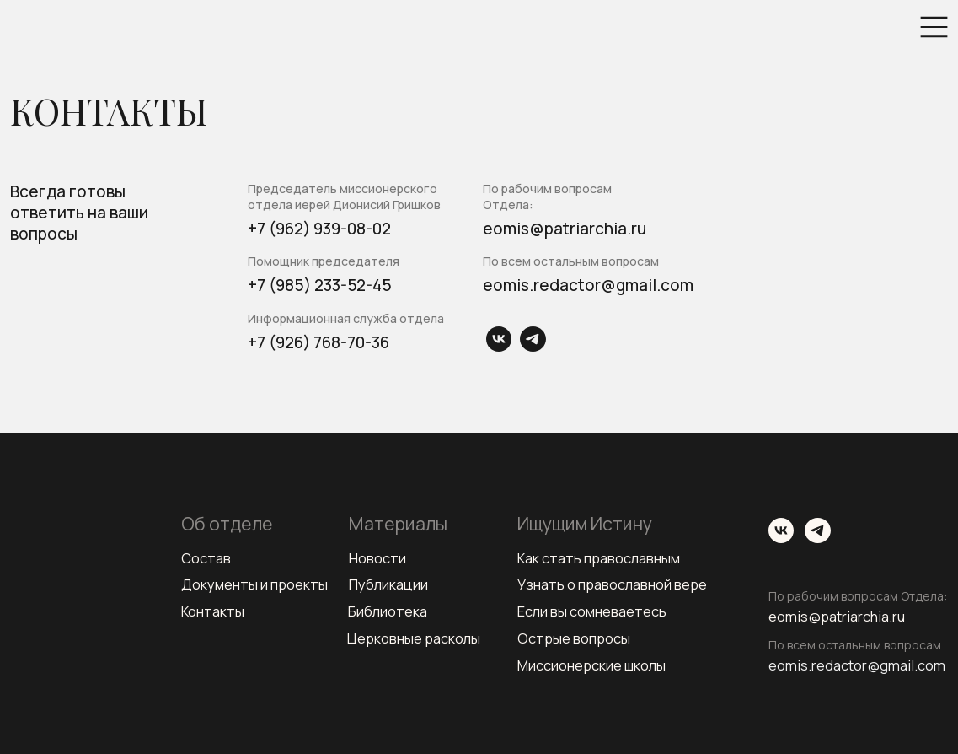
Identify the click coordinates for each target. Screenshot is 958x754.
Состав (206, 558)
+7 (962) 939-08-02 (319, 229)
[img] (934, 26)
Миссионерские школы (591, 665)
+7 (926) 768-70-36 (318, 342)
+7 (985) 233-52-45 (320, 285)
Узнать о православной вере (612, 584)
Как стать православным (599, 558)
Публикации (388, 584)
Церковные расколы (413, 638)
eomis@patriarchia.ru (564, 229)
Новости (377, 558)
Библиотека (387, 611)
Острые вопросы (573, 638)
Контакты (213, 611)
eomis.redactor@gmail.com (588, 285)
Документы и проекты (254, 584)
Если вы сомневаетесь (591, 611)
